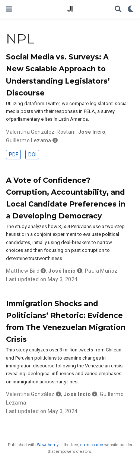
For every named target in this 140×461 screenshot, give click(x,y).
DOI (32, 155)
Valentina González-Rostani (41, 132)
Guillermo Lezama (28, 140)
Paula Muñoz (101, 271)
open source (91, 444)
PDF (13, 155)
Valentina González (30, 394)
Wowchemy (47, 444)
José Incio (91, 132)
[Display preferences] (130, 9)
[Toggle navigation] (9, 9)
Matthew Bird (22, 271)
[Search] (118, 9)
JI (70, 9)
